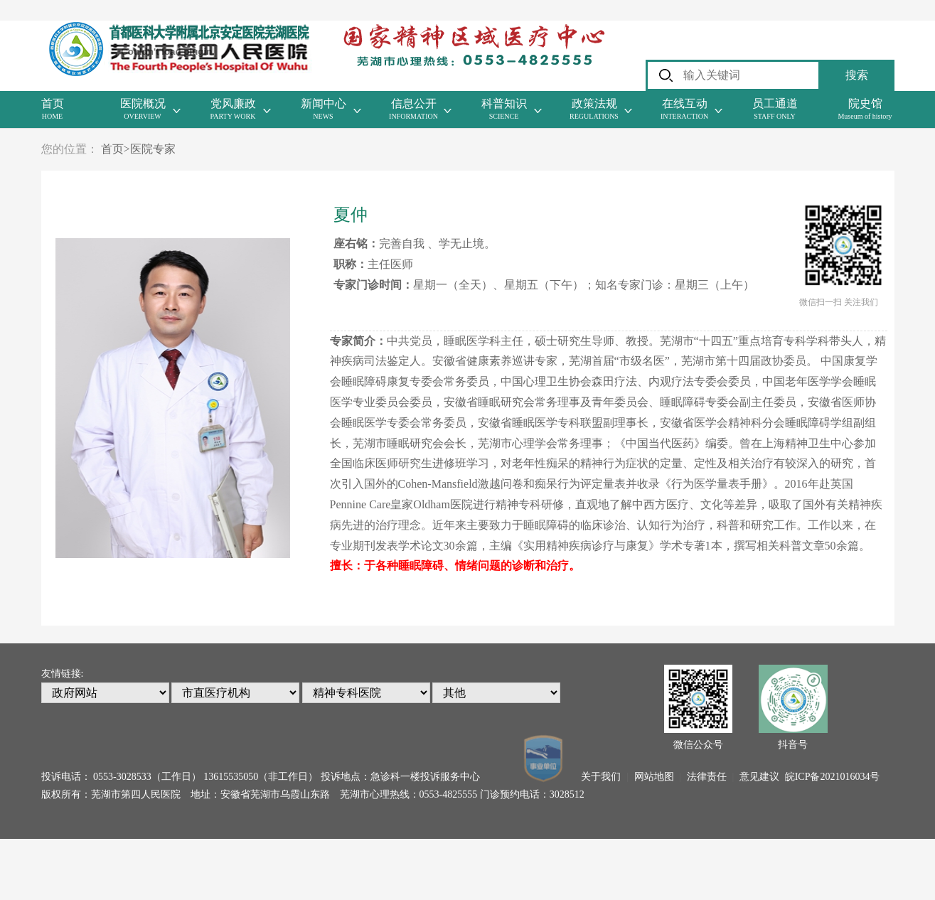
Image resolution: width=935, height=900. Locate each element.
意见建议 (759, 776)
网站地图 (654, 776)
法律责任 (707, 776)
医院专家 (153, 149)
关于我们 (601, 776)
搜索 (856, 75)
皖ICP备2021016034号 (832, 776)
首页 (115, 149)
